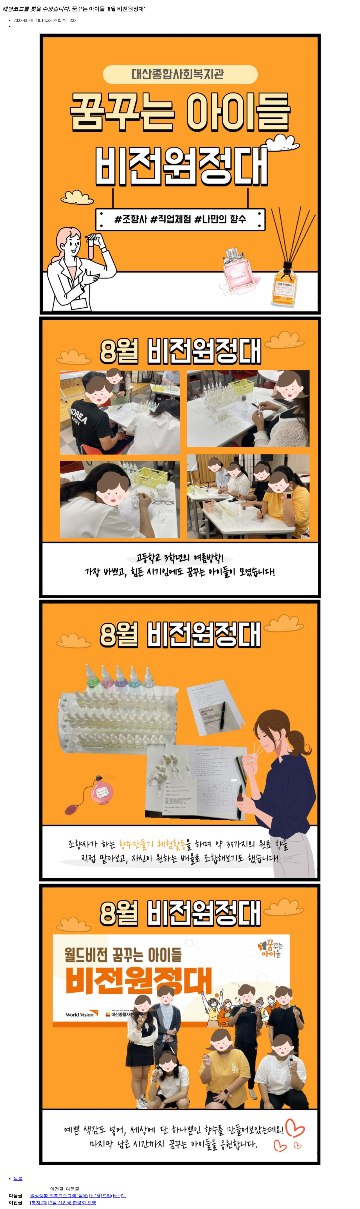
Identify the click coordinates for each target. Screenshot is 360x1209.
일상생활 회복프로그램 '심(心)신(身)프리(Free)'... (78, 1195)
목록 (18, 1178)
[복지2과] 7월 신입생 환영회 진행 (63, 1202)
